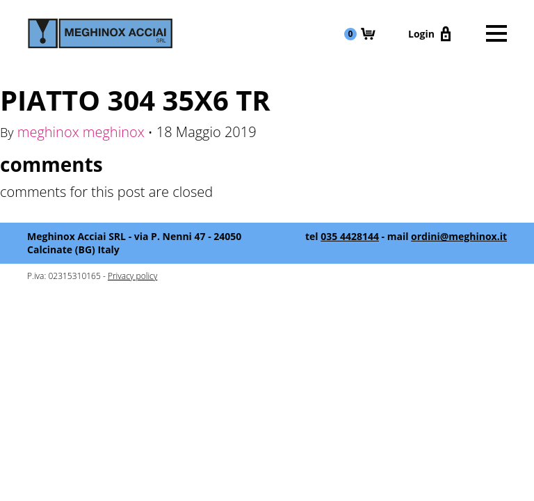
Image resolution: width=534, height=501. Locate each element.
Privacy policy (132, 276)
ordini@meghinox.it (459, 236)
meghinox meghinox (81, 131)
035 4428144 (350, 236)
